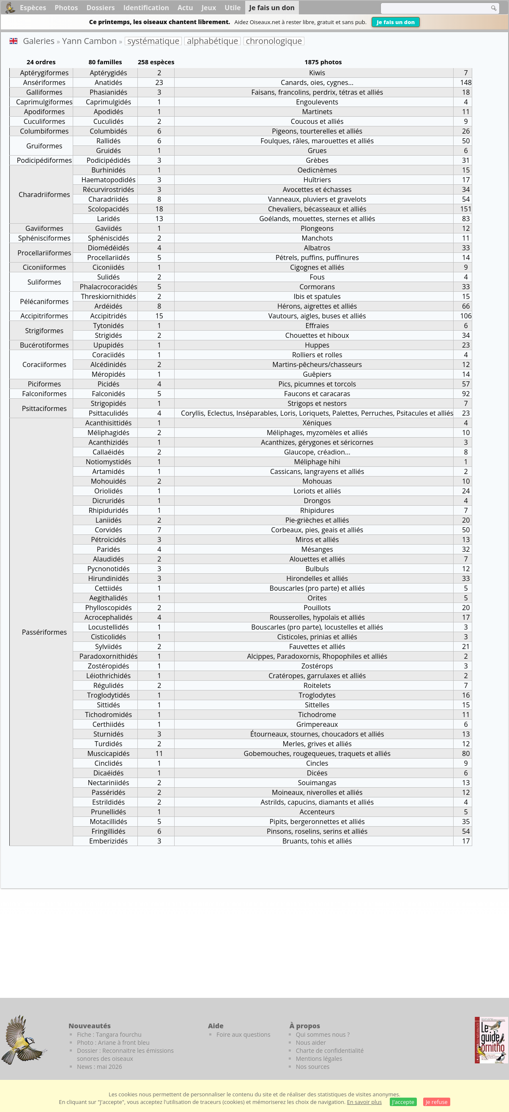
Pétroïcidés (108, 539)
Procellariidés (108, 257)
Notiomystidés (108, 461)
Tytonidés (108, 325)
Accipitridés (108, 315)
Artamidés (108, 471)
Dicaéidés (108, 773)
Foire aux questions (243, 1034)
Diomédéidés (108, 247)
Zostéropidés (108, 666)
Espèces (33, 7)
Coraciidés (108, 354)
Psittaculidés (109, 413)
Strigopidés (108, 403)
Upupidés (108, 345)
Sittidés (108, 704)
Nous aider (311, 1042)
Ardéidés (109, 306)
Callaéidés (108, 452)
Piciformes (44, 384)
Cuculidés (108, 121)
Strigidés (108, 335)
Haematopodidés (108, 179)
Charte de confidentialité (330, 1050)
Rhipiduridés (108, 510)
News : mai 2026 (99, 1067)
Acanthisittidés (108, 422)
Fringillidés (109, 831)
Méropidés (109, 374)
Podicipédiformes (44, 160)
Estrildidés (108, 802)
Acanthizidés (109, 442)
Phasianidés (108, 92)
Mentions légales (319, 1058)
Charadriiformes (44, 194)
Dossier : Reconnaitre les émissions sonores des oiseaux (125, 1054)
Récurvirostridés (108, 189)
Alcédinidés (108, 364)
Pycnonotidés (108, 568)
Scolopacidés (108, 209)
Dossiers (100, 7)
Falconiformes (44, 393)
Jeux (209, 7)
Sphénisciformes (44, 238)
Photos (66, 7)
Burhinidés (108, 170)
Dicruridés (108, 500)
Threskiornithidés (108, 296)
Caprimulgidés (108, 102)
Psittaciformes (44, 408)
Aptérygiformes (44, 72)
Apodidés (108, 111)
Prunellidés (108, 811)
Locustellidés (108, 627)
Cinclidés (109, 763)
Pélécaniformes (44, 301)
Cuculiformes (44, 121)
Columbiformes (44, 131)
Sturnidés (108, 734)
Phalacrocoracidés (108, 286)
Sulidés (108, 277)
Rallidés (108, 140)
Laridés (108, 218)
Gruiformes (44, 146)
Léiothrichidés (108, 675)
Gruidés (108, 150)
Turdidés (108, 743)
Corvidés (108, 529)
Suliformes (44, 282)
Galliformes (44, 92)
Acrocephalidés (109, 617)
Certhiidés (109, 724)
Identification (146, 7)
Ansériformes (44, 82)
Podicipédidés (109, 160)
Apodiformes (44, 111)
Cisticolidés (108, 636)
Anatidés (108, 82)
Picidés (109, 384)
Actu (185, 7)
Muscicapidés (108, 753)
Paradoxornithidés (108, 656)
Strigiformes (44, 330)
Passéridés (109, 792)
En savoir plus (364, 1102)
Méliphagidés (108, 432)
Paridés (108, 549)
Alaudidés (108, 559)
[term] (429, 8)
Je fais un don (396, 22)
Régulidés (108, 685)
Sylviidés (108, 646)
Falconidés (108, 393)
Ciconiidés (109, 267)
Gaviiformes (44, 228)
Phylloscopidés (108, 607)
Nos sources (313, 1067)
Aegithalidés (108, 598)
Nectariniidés (108, 782)
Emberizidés (108, 841)
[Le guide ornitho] (491, 1040)
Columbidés (108, 131)
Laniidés (109, 520)
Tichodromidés (108, 714)
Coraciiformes (44, 364)
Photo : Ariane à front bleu (113, 1042)
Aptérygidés (108, 72)
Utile (232, 7)
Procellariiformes (44, 252)
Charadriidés (108, 199)
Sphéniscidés (108, 238)
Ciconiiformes (44, 267)
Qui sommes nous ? (323, 1034)
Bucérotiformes (44, 345)
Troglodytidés (108, 695)
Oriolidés (108, 491)
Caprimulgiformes (44, 102)
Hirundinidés (108, 578)
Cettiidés (108, 588)
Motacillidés (108, 821)
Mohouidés (108, 481)
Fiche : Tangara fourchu (109, 1034)
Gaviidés (108, 228)
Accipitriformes (44, 315)
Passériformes (44, 632)
